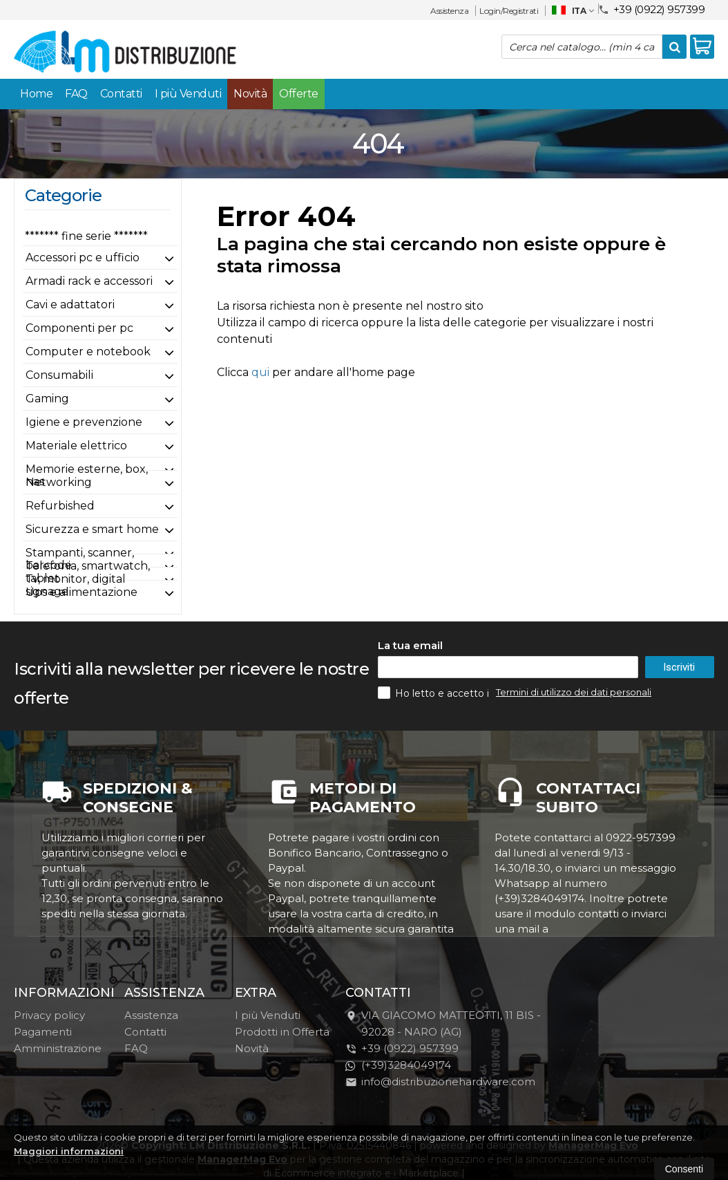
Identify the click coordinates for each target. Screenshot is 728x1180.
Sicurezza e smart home (92, 529)
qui (260, 372)
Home (36, 93)
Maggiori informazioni (69, 1150)
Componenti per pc (79, 328)
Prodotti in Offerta (282, 1031)
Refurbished (60, 505)
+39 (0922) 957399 (651, 9)
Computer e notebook (88, 351)
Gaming (47, 398)
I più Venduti (188, 93)
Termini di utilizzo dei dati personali (573, 691)
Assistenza (449, 11)
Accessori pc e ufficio (83, 257)
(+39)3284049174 (398, 1064)
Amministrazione (58, 1048)
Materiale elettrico (76, 445)
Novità (250, 93)
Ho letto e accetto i (435, 693)
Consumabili (59, 375)
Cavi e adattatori (70, 304)
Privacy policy (49, 1015)
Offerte (298, 93)
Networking (59, 482)
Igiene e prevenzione (84, 422)
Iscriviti (679, 667)
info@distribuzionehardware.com (440, 1081)
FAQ (76, 93)
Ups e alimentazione (81, 592)
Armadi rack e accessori (89, 281)
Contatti (121, 93)
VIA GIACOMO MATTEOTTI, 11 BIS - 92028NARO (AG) (443, 1023)
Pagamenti (43, 1031)
